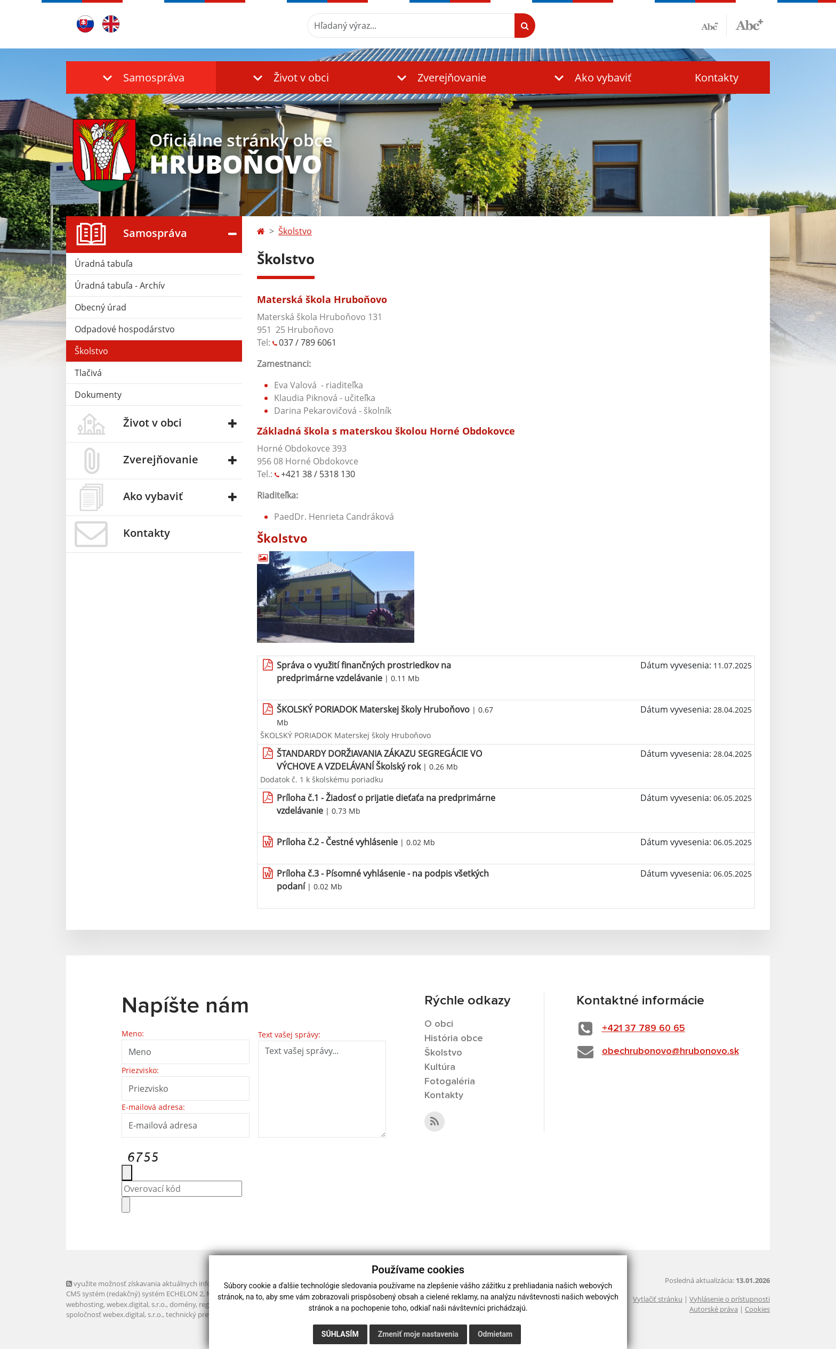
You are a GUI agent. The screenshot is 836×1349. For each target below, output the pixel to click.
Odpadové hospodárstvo (125, 329)
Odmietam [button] (495, 1334)
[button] (141, 77)
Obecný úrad (100, 307)
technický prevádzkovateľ (206, 1314)
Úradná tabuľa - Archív (120, 285)
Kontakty (716, 77)
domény (183, 1304)
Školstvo (91, 351)
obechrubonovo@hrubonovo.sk (670, 1051)
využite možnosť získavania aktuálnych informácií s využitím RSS (171, 1283)
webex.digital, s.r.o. (136, 1304)
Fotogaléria (449, 1081)
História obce (453, 1038)
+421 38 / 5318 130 (318, 474)
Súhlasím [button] (340, 1334)
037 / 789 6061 (307, 342)
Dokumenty (98, 394)
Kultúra (439, 1067)
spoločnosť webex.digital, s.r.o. (114, 1314)
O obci (438, 1024)
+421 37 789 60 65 (643, 1028)
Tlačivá (88, 373)
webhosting (84, 1304)
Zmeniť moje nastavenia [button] (418, 1334)
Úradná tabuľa (104, 263)
